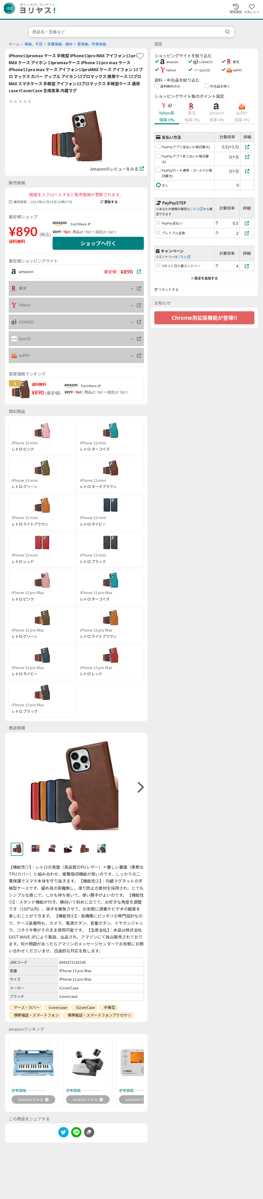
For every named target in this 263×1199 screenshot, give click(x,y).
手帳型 (109, 1007)
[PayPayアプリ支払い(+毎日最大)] (247, 146)
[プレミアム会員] (247, 233)
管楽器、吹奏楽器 (91, 44)
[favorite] (140, 56)
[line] (76, 1134)
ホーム (14, 44)
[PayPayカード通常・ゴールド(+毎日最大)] (247, 170)
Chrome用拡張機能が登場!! (204, 318)
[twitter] (63, 1134)
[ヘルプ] (217, 223)
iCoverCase (85, 1007)
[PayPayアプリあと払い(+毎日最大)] (247, 156)
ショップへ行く (98, 243)
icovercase (58, 1007)
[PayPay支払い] (247, 223)
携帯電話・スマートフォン (36, 1015)
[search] (228, 32)
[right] (140, 787)
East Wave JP (81, 224)
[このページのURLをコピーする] (89, 1133)
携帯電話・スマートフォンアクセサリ (99, 1015)
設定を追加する (204, 278)
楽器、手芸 (33, 44)
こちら (196, 209)
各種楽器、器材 (59, 44)
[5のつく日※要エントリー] (247, 266)
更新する (109, 202)
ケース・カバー (27, 1007)
